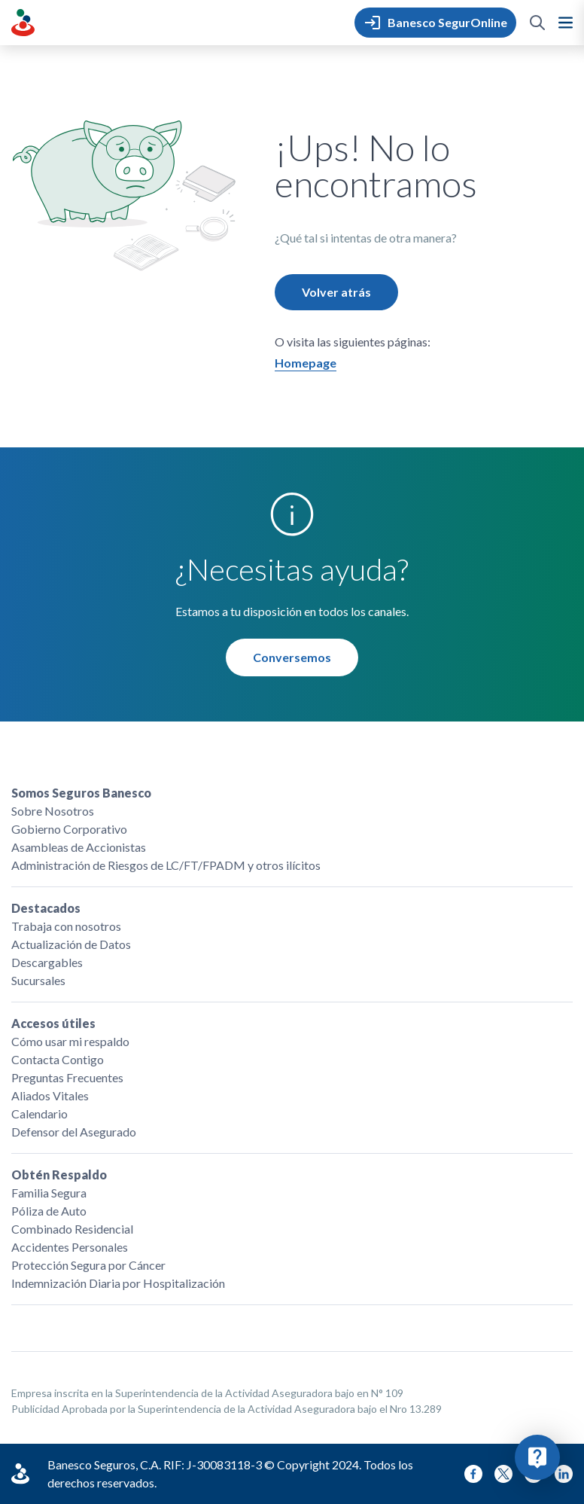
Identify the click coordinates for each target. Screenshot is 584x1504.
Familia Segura (49, 1192)
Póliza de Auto (49, 1211)
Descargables (47, 962)
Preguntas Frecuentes (67, 1077)
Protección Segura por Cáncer (88, 1265)
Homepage (305, 362)
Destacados (46, 908)
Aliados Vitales (50, 1095)
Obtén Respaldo (59, 1174)
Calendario (39, 1113)
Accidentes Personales (69, 1247)
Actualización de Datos (71, 944)
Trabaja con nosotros (66, 926)
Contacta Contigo (57, 1059)
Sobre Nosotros (52, 811)
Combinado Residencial (72, 1229)
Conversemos (292, 657)
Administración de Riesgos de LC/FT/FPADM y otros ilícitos (166, 865)
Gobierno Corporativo (69, 829)
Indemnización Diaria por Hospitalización (118, 1283)
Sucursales (38, 980)
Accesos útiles (53, 1023)
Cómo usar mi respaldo (70, 1041)
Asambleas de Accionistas (78, 847)
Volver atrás (336, 292)
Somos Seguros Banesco (81, 793)
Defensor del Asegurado (73, 1131)
